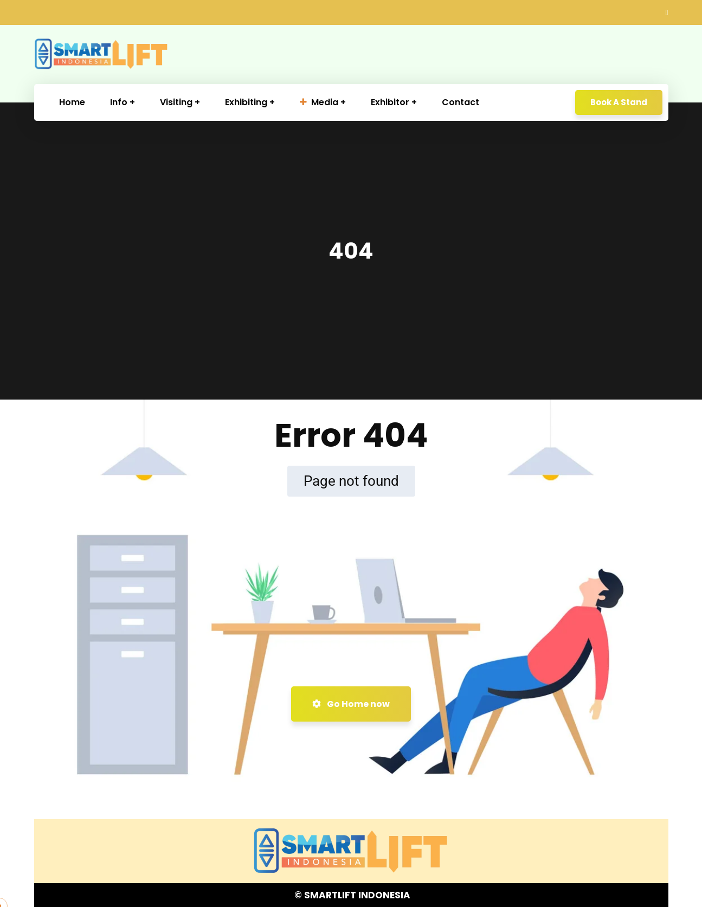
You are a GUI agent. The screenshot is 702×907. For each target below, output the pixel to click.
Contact (460, 102)
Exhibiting (246, 102)
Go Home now (351, 704)
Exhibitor (390, 102)
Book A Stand (618, 102)
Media (319, 102)
